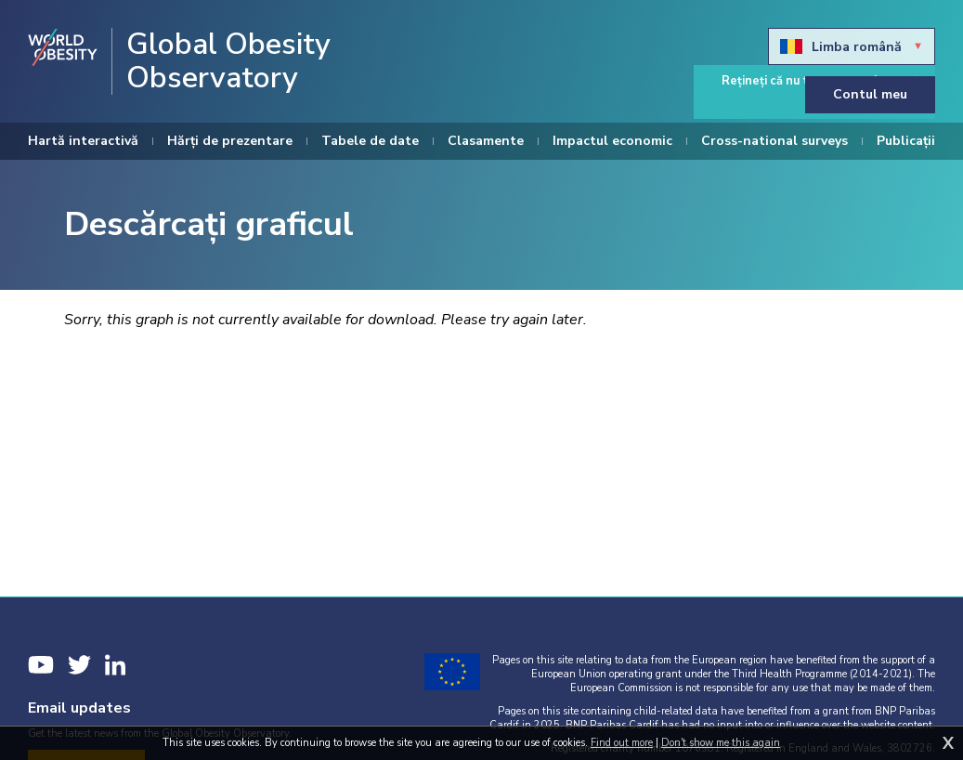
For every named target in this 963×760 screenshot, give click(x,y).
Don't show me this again (720, 743)
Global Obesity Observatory (228, 61)
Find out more (622, 743)
